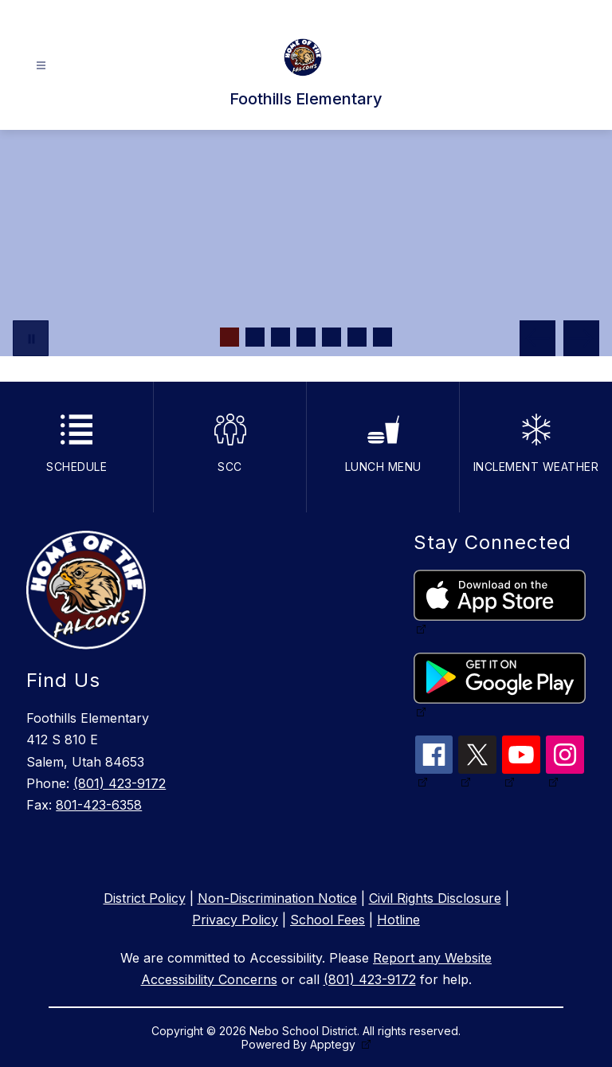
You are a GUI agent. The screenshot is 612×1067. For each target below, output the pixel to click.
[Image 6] (357, 337)
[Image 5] (331, 337)
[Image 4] (306, 337)
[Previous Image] (537, 338)
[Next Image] (581, 338)
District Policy (145, 898)
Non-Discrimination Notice (277, 898)
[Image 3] (280, 337)
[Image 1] (229, 337)
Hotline (398, 920)
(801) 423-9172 (119, 783)
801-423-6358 (99, 805)
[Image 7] (382, 337)
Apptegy (334, 1044)
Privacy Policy (235, 920)
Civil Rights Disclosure (435, 898)
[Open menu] (41, 66)
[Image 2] (255, 337)
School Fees (327, 920)
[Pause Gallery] (31, 338)
